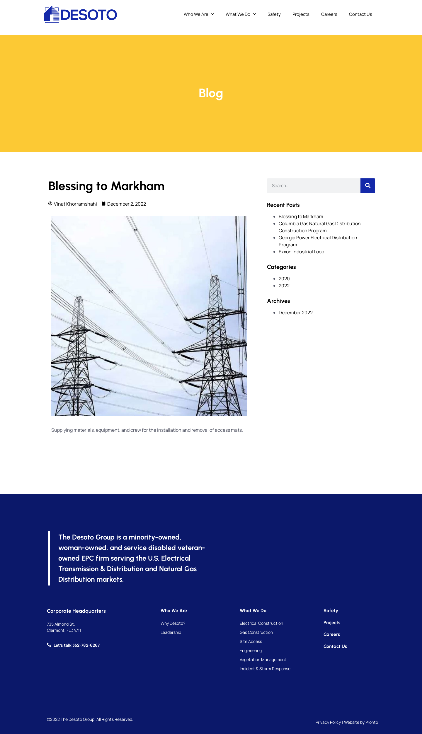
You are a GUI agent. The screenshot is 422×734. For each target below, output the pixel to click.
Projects (300, 14)
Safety (274, 14)
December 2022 (296, 312)
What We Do (241, 14)
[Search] (367, 185)
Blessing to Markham (301, 216)
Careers (329, 14)
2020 (284, 278)
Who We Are (199, 14)
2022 (284, 285)
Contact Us (360, 14)
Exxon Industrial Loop (301, 251)
